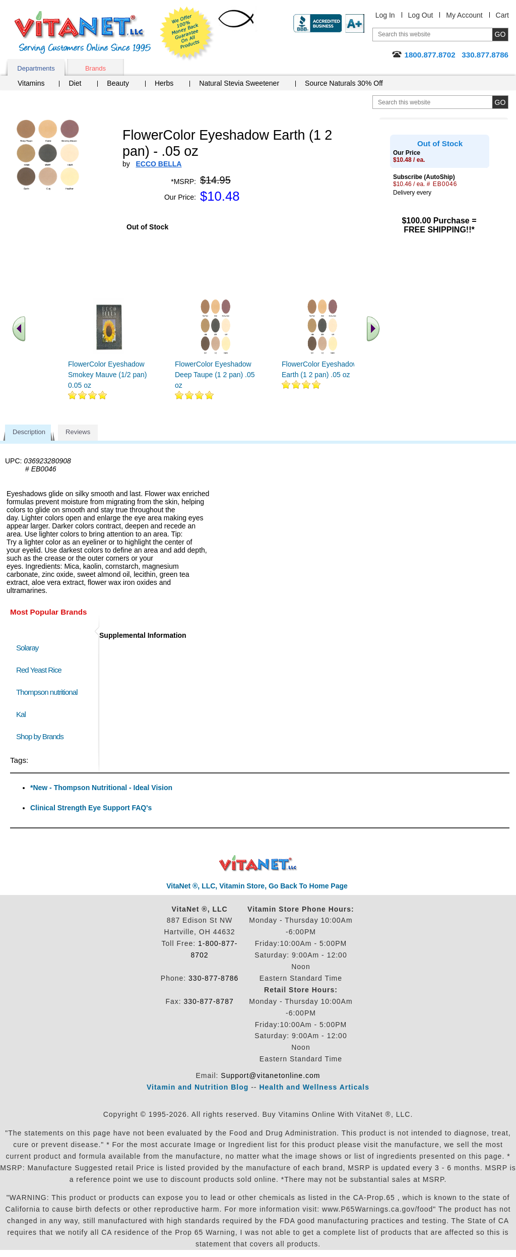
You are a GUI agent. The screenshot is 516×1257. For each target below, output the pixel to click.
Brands (95, 68)
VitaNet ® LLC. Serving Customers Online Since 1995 (83, 32)
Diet (75, 83)
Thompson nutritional (47, 692)
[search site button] (500, 102)
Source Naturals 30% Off (344, 83)
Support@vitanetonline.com (270, 1075)
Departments (35, 68)
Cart (502, 15)
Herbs (164, 83)
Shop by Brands (42, 736)
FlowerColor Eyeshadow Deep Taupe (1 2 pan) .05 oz (215, 374)
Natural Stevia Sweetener (239, 83)
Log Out (420, 15)
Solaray (27, 647)
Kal (21, 714)
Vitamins (31, 83)
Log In (385, 15)
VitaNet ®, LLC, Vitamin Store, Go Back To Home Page (257, 886)
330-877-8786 (213, 978)
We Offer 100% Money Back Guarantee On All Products (187, 34)
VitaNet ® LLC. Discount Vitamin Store (258, 863)
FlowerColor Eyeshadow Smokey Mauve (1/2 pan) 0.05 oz (107, 374)
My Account (464, 15)
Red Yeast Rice (38, 670)
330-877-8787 (209, 1001)
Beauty (118, 83)
